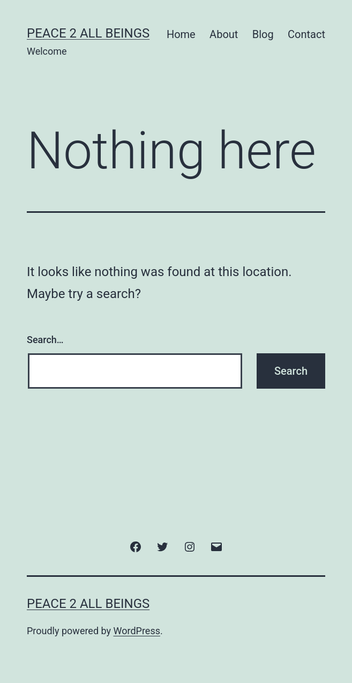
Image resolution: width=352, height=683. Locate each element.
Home (181, 34)
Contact (306, 34)
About (223, 34)
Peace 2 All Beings (88, 33)
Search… (45, 339)
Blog (263, 34)
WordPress (137, 630)
